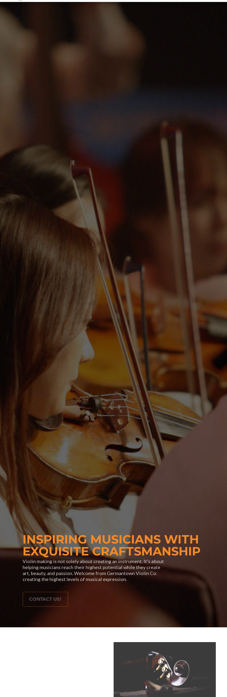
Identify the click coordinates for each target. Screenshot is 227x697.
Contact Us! (45, 600)
